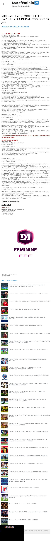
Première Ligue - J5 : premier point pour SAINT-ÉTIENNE (23, 431)
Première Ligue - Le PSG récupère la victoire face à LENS (23, 447)
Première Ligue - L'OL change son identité (19, 487)
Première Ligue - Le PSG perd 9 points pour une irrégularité (24, 375)
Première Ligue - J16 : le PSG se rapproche (20, 309)
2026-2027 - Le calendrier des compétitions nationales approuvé (25, 317)
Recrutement (35, 530)
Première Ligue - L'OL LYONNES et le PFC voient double (23, 471)
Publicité (42, 530)
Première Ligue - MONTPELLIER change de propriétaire (23, 455)
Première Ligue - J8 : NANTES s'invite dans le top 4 (22, 407)
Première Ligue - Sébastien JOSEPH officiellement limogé (23, 293)
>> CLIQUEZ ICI (6, 205)
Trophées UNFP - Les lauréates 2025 (18, 503)
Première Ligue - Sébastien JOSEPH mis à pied (21, 325)
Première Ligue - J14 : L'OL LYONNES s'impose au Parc (23, 349)
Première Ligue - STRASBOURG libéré (19, 519)
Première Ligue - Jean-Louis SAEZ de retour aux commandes (24, 301)
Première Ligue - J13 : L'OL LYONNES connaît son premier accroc (26, 359)
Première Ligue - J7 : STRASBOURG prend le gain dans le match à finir (27, 415)
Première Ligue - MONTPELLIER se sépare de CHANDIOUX (24, 333)
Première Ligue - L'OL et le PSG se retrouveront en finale (23, 511)
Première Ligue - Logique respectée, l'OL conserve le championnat (26, 495)
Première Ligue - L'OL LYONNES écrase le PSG (21, 463)
